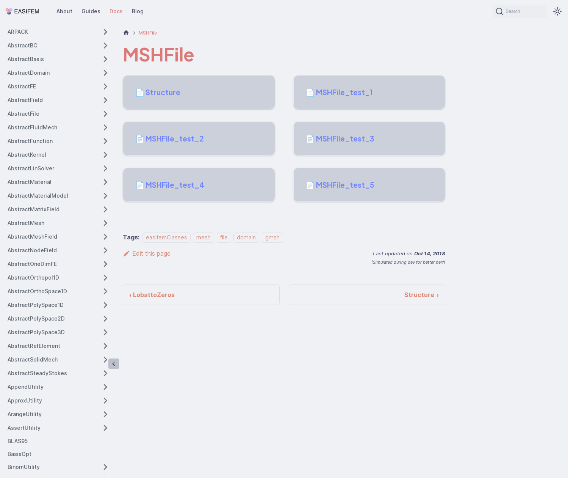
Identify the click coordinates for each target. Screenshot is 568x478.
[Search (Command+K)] (520, 11)
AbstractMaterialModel (38, 195)
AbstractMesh (26, 223)
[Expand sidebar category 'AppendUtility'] (105, 387)
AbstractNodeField (32, 250)
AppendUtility (26, 387)
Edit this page (147, 253)
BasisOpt (19, 454)
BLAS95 (18, 441)
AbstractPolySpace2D (36, 318)
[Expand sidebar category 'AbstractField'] (105, 100)
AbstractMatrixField (33, 209)
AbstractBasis (26, 59)
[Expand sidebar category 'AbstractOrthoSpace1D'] (105, 291)
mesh (203, 237)
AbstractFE (22, 86)
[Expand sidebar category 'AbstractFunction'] (105, 141)
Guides (90, 11)
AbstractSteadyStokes (37, 373)
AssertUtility (24, 428)
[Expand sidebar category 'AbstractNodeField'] (105, 250)
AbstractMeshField (32, 236)
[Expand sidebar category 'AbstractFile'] (105, 114)
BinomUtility (24, 467)
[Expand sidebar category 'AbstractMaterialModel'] (105, 196)
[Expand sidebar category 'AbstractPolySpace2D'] (105, 319)
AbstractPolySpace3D (36, 332)
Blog (138, 11)
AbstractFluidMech (32, 127)
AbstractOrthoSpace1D (37, 291)
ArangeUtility (25, 414)
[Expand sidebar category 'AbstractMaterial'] (105, 182)
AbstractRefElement (34, 346)
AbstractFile (23, 113)
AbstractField (25, 100)
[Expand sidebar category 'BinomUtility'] (105, 467)
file (224, 237)
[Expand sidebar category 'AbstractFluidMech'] (105, 127)
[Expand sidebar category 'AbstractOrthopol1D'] (105, 278)
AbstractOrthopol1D (33, 277)
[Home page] (126, 33)
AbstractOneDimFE (32, 264)
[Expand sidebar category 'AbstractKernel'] (105, 155)
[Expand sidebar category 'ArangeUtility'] (105, 414)
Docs (116, 11)
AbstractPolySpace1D (36, 305)
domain (246, 237)
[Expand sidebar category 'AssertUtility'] (105, 428)
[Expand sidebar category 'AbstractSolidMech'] (105, 360)
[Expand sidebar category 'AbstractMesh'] (105, 223)
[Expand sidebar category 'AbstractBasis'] (105, 59)
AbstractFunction (30, 141)
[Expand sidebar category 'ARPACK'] (105, 32)
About (64, 11)
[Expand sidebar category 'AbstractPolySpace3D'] (105, 332)
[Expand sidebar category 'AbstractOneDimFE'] (105, 264)
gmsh (272, 237)
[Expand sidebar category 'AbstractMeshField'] (105, 237)
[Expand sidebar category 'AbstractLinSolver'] (105, 168)
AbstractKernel (27, 154)
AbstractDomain (29, 72)
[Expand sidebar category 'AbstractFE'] (105, 86)
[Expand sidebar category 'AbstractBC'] (105, 45)
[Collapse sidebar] (113, 363)
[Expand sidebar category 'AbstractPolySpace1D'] (105, 305)
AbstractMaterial (30, 182)
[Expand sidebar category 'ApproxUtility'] (105, 401)
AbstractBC (22, 45)
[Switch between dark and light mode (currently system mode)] (557, 11)
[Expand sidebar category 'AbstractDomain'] (105, 73)
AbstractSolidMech (33, 359)
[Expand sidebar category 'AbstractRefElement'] (105, 346)
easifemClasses (166, 237)
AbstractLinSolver (31, 168)
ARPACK (18, 31)
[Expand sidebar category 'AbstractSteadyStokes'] (105, 373)
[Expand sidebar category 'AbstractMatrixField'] (105, 209)
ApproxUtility (25, 400)
